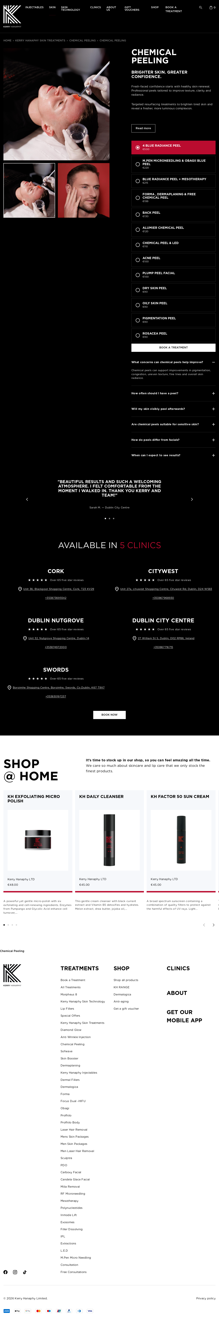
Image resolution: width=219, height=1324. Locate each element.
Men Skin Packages (74, 1144)
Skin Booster (69, 1058)
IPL (63, 1236)
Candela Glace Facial (75, 1179)
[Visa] (49, 1311)
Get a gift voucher (126, 1008)
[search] (201, 7)
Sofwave (66, 1051)
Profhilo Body (70, 1122)
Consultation (69, 1265)
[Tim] (79, 1311)
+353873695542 (55, 597)
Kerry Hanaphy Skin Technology (83, 1001)
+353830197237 (56, 696)
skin (52, 7)
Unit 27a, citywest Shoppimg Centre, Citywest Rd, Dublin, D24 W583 (166, 589)
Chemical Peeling (82, 40)
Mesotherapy (70, 1201)
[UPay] (59, 1311)
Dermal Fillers (70, 1080)
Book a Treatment (73, 980)
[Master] (38, 1311)
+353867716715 (163, 647)
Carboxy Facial (71, 1172)
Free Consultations (74, 1272)
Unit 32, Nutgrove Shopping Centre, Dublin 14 (58, 638)
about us (111, 8)
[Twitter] (34, 1272)
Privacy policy (206, 1298)
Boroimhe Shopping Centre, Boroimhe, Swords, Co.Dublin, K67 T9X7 (59, 687)
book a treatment (173, 347)
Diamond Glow (71, 1030)
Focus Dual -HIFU (73, 1101)
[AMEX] (6, 1311)
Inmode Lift (69, 1215)
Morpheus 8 (69, 994)
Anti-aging (121, 1001)
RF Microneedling (73, 1193)
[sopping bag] (213, 7)
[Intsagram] (15, 1272)
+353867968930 (163, 597)
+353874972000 (56, 647)
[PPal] (69, 1311)
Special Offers (70, 1015)
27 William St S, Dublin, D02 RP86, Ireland (166, 638)
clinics (95, 7)
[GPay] (28, 1311)
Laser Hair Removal (74, 1129)
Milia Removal (70, 1186)
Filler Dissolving (72, 1229)
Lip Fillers (67, 1008)
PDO (64, 1165)
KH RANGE (122, 987)
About (177, 993)
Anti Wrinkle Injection (76, 1037)
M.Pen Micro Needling (76, 1257)
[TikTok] (25, 1272)
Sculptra (66, 1158)
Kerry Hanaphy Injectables (79, 1072)
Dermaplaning (70, 1065)
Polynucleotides (72, 1208)
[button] (27, 499)
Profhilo (66, 1115)
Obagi (65, 1108)
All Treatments (71, 987)
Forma (65, 1094)
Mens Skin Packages (75, 1136)
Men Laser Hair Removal (77, 1151)
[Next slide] (213, 925)
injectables (34, 7)
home (7, 40)
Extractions (68, 1243)
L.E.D (64, 1250)
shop (155, 7)
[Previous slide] (204, 925)
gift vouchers (132, 8)
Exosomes (68, 1222)
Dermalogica (69, 1087)
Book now (109, 714)
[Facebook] (5, 1272)
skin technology (70, 8)
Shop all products (126, 980)
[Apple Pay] (17, 1311)
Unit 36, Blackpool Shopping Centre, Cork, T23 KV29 (58, 589)
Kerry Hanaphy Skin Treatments (40, 40)
